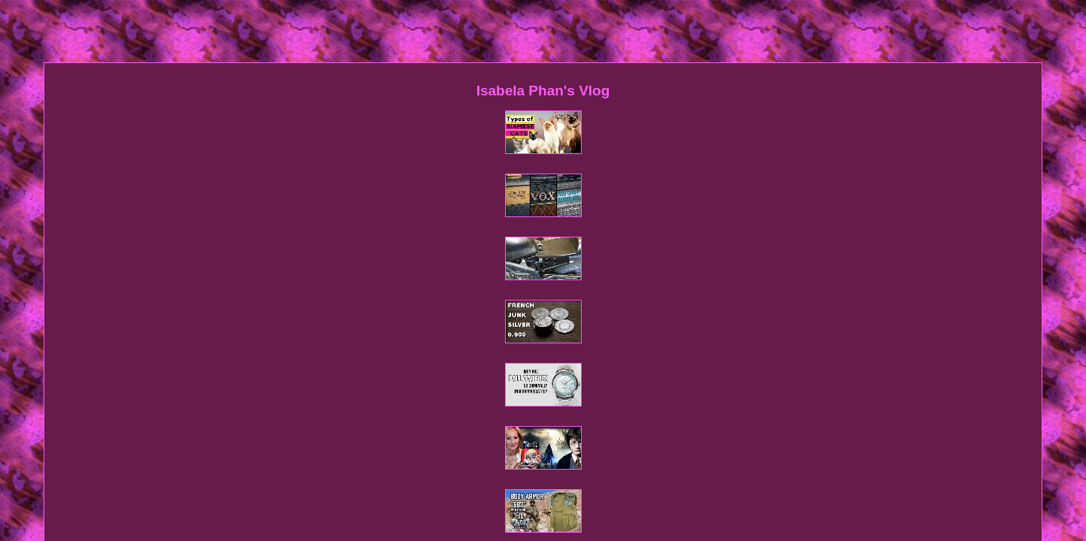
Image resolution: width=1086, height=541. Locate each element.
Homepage (396, 318)
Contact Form (506, 318)
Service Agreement (660, 318)
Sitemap (449, 318)
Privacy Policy (577, 318)
